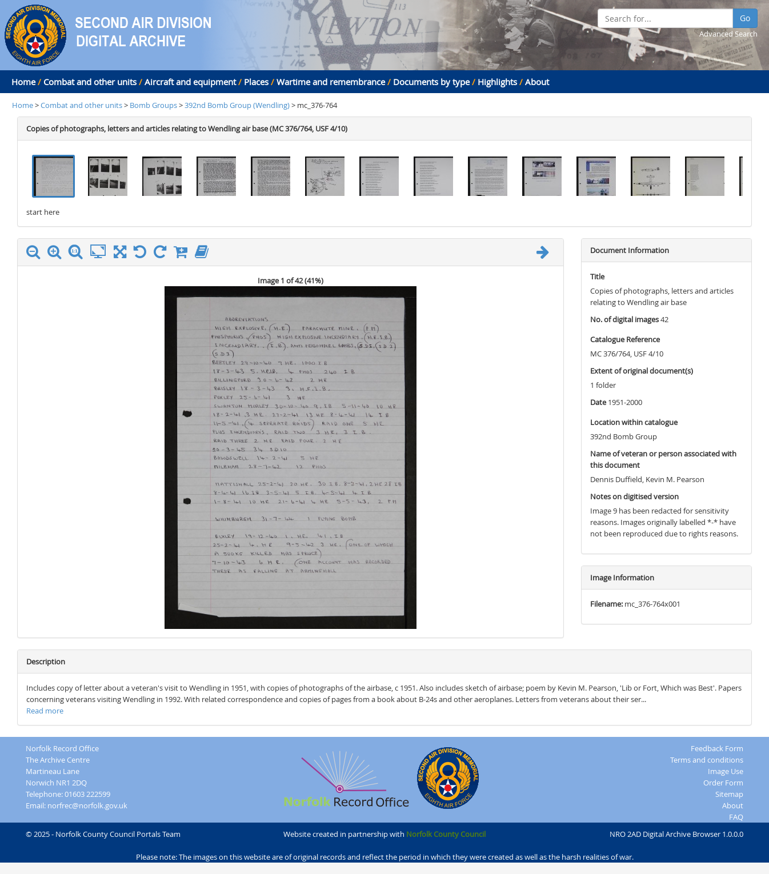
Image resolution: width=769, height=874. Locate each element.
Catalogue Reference (625, 339)
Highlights (497, 81)
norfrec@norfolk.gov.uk (87, 805)
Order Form (723, 782)
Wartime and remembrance (331, 81)
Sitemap (729, 794)
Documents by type (431, 81)
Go (745, 18)
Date (598, 402)
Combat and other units (90, 81)
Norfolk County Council (446, 834)
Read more (44, 710)
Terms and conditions (706, 760)
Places (256, 81)
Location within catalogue (634, 422)
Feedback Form (717, 748)
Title (597, 276)
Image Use (725, 771)
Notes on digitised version (634, 496)
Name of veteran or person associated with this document (663, 459)
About (537, 81)
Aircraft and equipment (190, 81)
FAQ (736, 817)
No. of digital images (624, 319)
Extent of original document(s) (641, 371)
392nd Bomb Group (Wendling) (238, 105)
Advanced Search (728, 34)
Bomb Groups (154, 105)
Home (23, 81)
